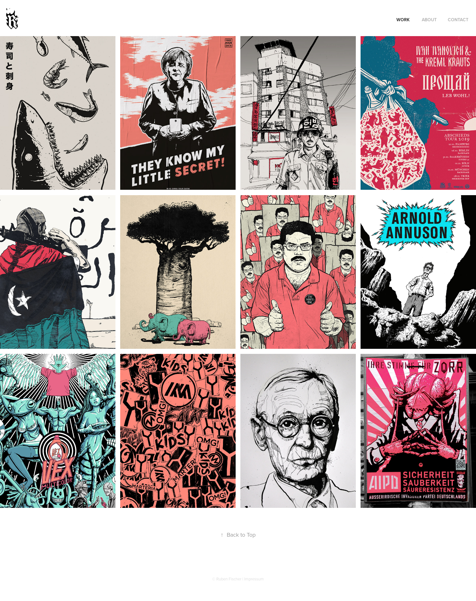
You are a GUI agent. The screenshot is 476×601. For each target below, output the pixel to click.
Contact (458, 19)
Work (403, 19)
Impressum (254, 579)
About (429, 19)
